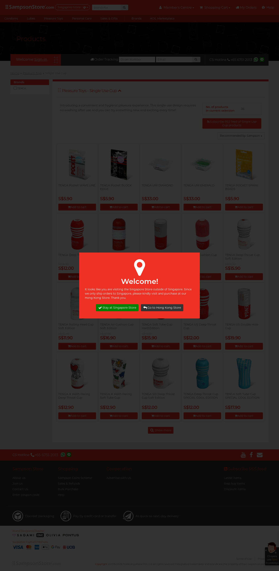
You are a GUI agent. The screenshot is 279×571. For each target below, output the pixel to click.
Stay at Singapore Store (117, 308)
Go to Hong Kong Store (162, 308)
